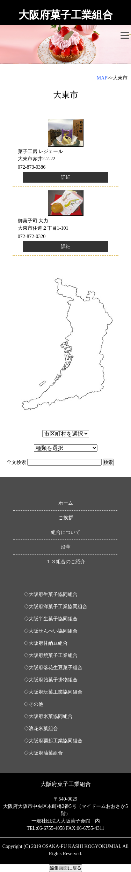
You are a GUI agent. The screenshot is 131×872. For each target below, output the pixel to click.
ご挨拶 (65, 517)
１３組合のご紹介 (65, 561)
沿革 (66, 547)
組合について (65, 532)
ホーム (65, 503)
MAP (102, 78)
